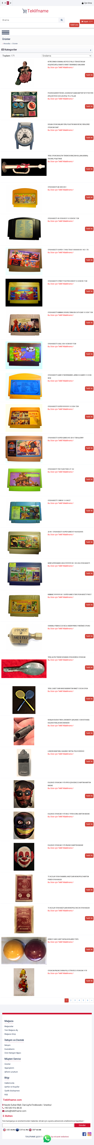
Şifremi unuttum (11, 1072)
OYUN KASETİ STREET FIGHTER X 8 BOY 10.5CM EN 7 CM (67, 281)
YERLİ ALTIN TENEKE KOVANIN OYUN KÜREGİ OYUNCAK (66, 657)
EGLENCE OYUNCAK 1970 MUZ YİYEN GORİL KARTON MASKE (69, 814)
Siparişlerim (9, 1068)
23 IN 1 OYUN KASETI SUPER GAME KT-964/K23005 (65, 532)
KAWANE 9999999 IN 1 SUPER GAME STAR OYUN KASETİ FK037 (69, 594)
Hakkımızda (9, 1083)
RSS (6, 1095)
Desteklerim (10, 1049)
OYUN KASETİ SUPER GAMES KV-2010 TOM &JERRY (65, 438)
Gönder (82, 1125)
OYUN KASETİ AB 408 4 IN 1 (57, 187)
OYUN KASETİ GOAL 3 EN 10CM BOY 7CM (62, 344)
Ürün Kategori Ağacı (13, 1053)
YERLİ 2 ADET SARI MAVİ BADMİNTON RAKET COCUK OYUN (68, 688)
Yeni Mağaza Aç (11, 1030)
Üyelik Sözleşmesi (12, 1091)
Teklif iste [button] (74, 25)
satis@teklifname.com (14, 1111)
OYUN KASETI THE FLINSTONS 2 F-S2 (61, 469)
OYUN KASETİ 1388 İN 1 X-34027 (59, 500)
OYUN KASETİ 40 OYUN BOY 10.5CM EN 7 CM (63, 218)
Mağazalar (9, 1026)
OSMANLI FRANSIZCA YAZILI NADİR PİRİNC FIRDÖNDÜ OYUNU (69, 626)
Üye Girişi (87, 3)
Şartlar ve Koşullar (12, 1087)
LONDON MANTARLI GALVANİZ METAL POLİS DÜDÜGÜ (66, 751)
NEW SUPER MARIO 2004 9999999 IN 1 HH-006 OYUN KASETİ (69, 563)
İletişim (8, 1045)
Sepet (85, 21)
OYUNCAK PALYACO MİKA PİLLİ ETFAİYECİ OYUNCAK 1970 (67, 970)
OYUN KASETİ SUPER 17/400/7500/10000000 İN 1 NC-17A (68, 250)
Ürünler (8, 1064)
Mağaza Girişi (10, 1034)
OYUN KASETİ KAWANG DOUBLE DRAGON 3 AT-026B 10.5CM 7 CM (70, 312)
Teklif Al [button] (89, 75)
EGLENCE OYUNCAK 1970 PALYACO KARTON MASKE (65, 845)
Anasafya (7, 43)
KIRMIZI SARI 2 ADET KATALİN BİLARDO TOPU (63, 939)
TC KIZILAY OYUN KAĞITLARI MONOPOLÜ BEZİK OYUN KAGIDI (69, 908)
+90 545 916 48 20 (12, 1108)
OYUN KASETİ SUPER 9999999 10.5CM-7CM (63, 406)
